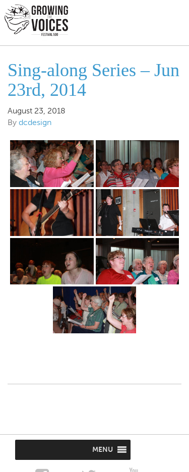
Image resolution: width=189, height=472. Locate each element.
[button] (102, 450)
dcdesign (35, 122)
